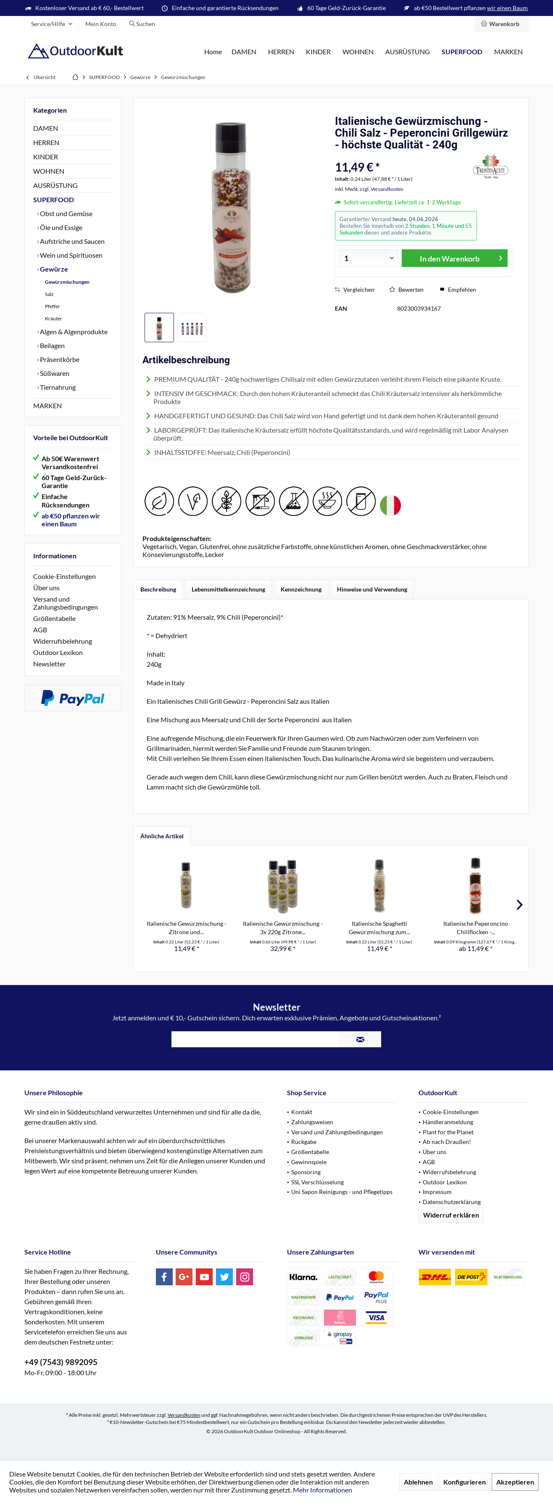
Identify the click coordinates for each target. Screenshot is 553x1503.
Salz (49, 294)
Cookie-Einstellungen (64, 576)
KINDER (45, 157)
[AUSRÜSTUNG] (407, 52)
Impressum (437, 1191)
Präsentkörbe (59, 359)
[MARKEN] (508, 52)
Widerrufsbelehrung (62, 641)
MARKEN (47, 405)
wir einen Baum (507, 7)
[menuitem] (501, 24)
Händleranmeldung (448, 1121)
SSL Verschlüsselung (317, 1182)
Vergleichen (354, 289)
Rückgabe (303, 1141)
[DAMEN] (244, 52)
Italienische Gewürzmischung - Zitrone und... (186, 927)
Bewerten (406, 289)
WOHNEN (48, 171)
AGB (40, 630)
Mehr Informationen (322, 1490)
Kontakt (301, 1111)
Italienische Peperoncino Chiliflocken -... (475, 927)
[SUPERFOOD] (462, 52)
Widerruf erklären (451, 1215)
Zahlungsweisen (312, 1121)
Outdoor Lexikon (58, 652)
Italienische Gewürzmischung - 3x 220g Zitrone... (283, 927)
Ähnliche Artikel (162, 836)
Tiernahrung (57, 387)
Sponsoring (306, 1171)
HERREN (46, 142)
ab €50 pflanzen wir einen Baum (71, 520)
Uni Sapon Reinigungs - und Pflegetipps (341, 1191)
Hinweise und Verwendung (372, 589)
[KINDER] (318, 52)
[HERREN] (281, 52)
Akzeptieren (515, 1482)
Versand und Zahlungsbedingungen (65, 603)
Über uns (46, 588)
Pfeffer (52, 306)
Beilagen (52, 345)
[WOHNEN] (358, 52)
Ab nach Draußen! (447, 1141)
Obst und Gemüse (65, 213)
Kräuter (53, 318)
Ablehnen (418, 1482)
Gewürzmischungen (67, 282)
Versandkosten (184, 1415)
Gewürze (53, 269)
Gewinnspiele (309, 1161)
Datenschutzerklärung (452, 1201)
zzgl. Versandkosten (381, 189)
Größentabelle (54, 618)
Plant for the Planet (448, 1132)
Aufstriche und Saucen (72, 241)
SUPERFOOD (53, 199)
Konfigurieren (464, 1482)
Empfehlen (458, 289)
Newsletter (49, 664)
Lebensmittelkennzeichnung (228, 589)
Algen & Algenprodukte (73, 331)
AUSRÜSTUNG (55, 185)
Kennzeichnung (301, 589)
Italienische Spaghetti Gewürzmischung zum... (379, 927)
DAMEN (45, 128)
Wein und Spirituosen (71, 255)
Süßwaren (54, 373)
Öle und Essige (60, 227)
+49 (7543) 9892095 (60, 1362)
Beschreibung (158, 589)
